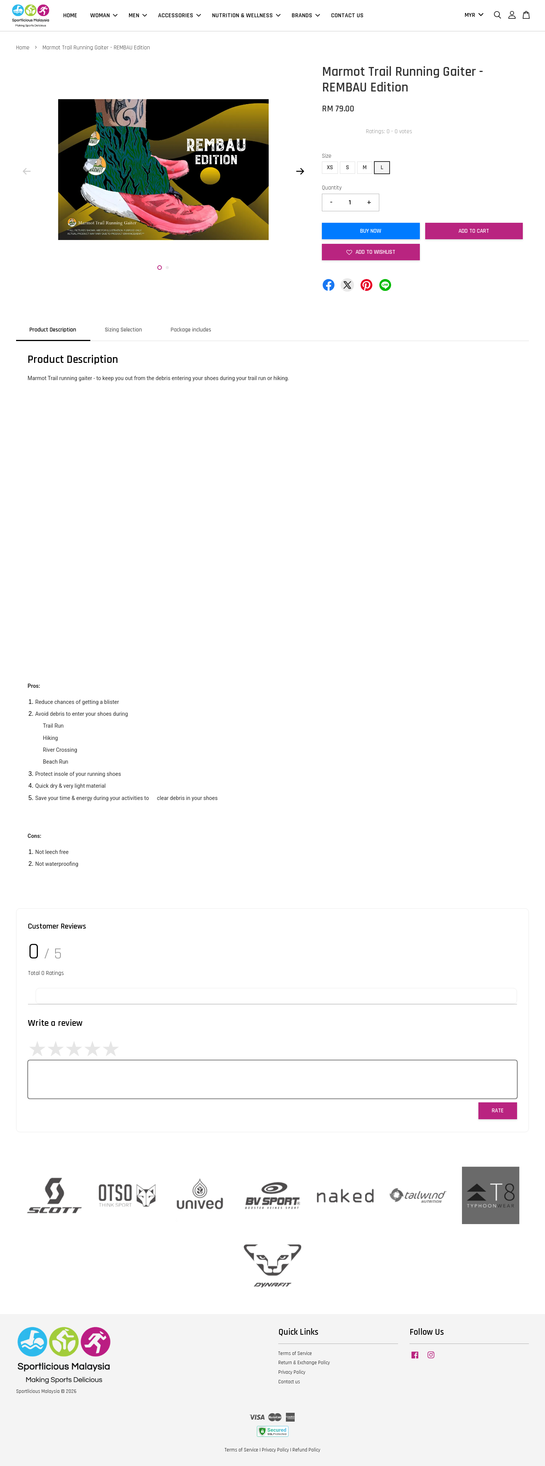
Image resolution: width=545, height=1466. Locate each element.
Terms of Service (295, 1353)
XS (330, 167)
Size (326, 156)
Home (22, 47)
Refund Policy (306, 1450)
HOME (70, 15)
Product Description (52, 329)
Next (300, 171)
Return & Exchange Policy (304, 1363)
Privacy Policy (291, 1372)
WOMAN (103, 15)
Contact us (289, 1382)
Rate (498, 1110)
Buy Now (370, 231)
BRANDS (306, 15)
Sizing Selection (123, 329)
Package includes (191, 329)
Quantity (332, 187)
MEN (138, 15)
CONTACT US (347, 15)
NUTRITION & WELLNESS (246, 15)
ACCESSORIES (179, 15)
